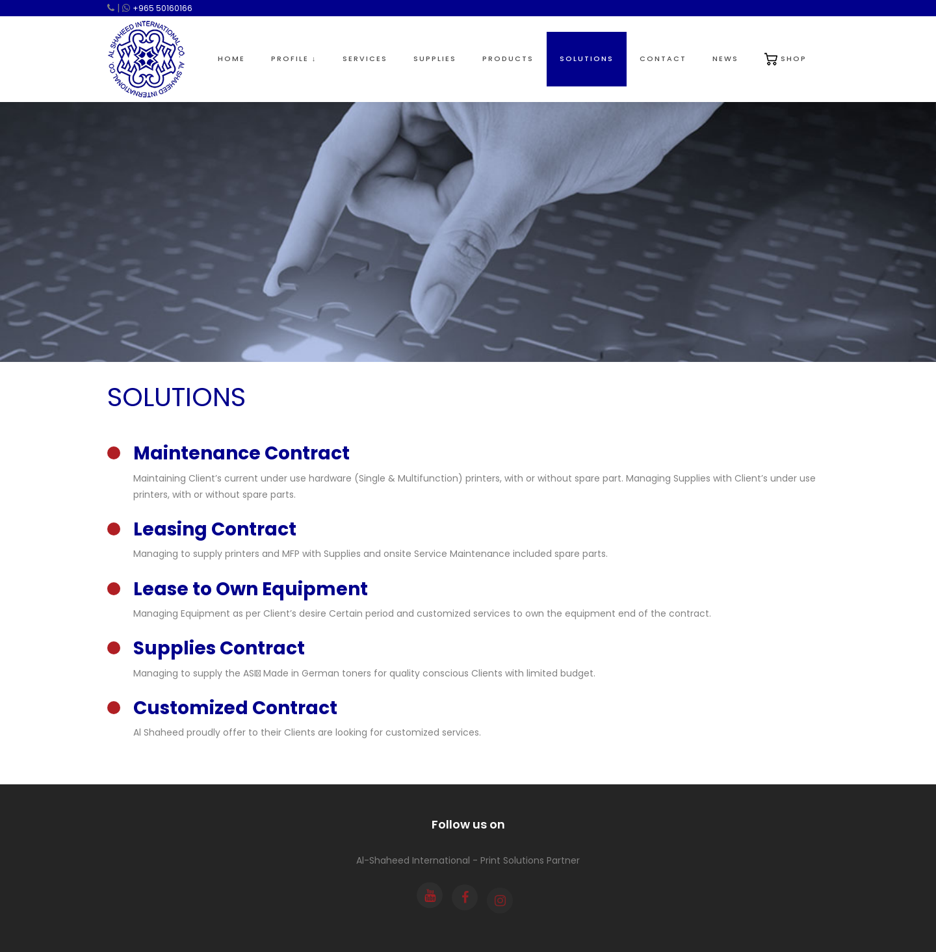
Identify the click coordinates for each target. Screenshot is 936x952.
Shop (785, 59)
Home (231, 58)
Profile (294, 58)
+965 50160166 (162, 8)
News (725, 58)
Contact (663, 58)
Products (508, 58)
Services (365, 58)
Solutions (587, 58)
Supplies (434, 58)
